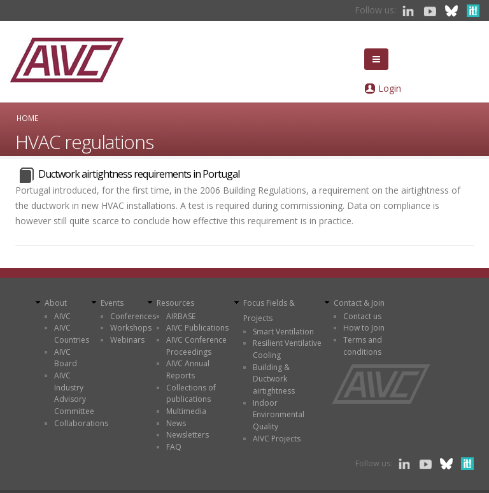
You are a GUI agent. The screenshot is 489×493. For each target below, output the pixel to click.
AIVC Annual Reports (187, 369)
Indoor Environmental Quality (278, 414)
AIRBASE (180, 316)
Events (112, 302)
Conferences (133, 316)
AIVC (62, 316)
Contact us (362, 316)
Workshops (131, 327)
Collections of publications (191, 393)
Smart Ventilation (283, 331)
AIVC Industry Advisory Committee (74, 393)
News (176, 423)
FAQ (173, 446)
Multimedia (186, 411)
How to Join (364, 327)
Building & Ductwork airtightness (274, 379)
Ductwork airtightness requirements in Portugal (138, 174)
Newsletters (187, 434)
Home (27, 118)
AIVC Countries (71, 333)
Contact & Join (359, 302)
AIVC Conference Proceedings (196, 345)
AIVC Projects (277, 438)
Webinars (127, 339)
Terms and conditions (362, 345)
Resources (175, 302)
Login (389, 88)
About (56, 302)
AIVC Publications (197, 327)
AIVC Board (65, 358)
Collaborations (81, 423)
